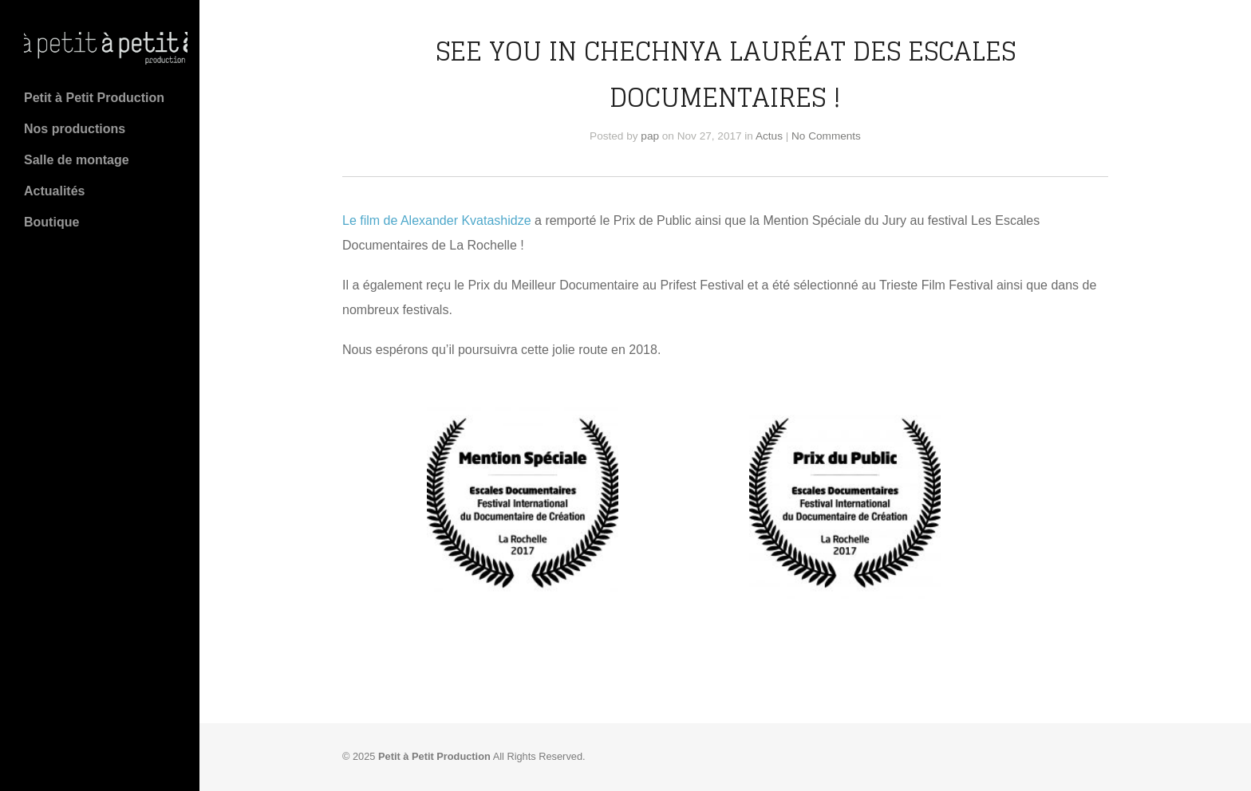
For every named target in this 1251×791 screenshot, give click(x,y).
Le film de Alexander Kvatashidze (436, 220)
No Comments (826, 136)
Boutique (51, 222)
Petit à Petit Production (94, 97)
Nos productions (74, 129)
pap (650, 136)
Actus (769, 136)
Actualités (54, 191)
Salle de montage (76, 160)
